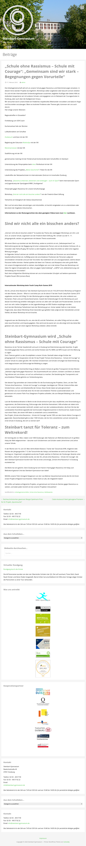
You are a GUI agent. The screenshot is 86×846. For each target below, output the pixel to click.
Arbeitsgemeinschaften (22, 492)
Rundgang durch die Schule (13, 569)
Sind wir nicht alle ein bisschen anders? (27, 194)
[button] (83, 5)
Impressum (43, 838)
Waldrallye (26, 143)
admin (23, 82)
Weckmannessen (11, 148)
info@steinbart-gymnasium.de (19, 519)
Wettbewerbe (48, 492)
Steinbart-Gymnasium (18, 38)
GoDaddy (66, 842)
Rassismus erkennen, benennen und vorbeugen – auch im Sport (36, 181)
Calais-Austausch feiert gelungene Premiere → (68, 499)
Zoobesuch (9, 137)
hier (65, 213)
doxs (34, 164)
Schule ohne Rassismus (37, 492)
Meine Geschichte (32, 170)
